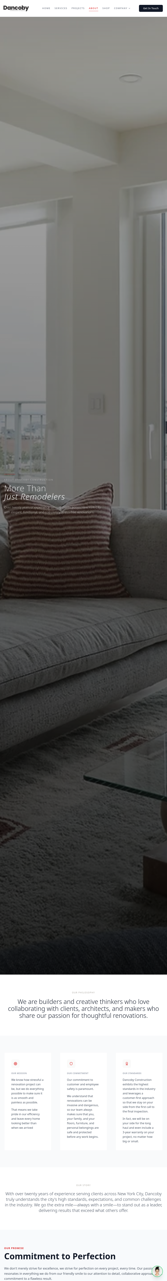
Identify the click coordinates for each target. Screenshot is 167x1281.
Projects (78, 8)
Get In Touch (151, 8)
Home (46, 8)
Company (122, 8)
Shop (106, 8)
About (93, 9)
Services (61, 8)
